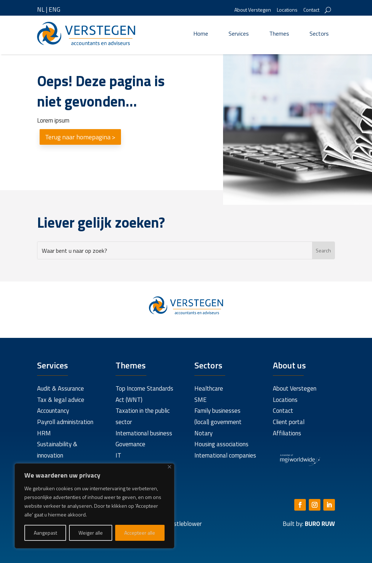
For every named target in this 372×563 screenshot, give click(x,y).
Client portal (288, 422)
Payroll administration (65, 422)
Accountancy (53, 410)
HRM (44, 433)
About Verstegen (252, 10)
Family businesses (217, 410)
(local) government (218, 422)
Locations (287, 10)
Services (239, 33)
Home (200, 33)
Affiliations (287, 433)
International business (144, 433)
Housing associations (221, 444)
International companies (225, 455)
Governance (130, 444)
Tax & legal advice (60, 399)
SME (200, 399)
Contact (311, 10)
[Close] (169, 466)
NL (40, 9)
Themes (279, 33)
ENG (54, 9)
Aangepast (45, 532)
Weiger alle (90, 532)
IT (118, 455)
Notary (203, 433)
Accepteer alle (139, 532)
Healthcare (208, 388)
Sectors (319, 33)
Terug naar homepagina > (80, 137)
